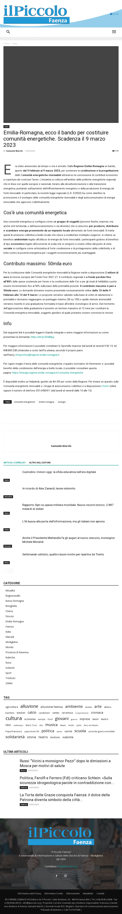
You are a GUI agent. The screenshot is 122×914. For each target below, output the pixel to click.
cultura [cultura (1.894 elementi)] (13, 718)
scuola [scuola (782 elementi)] (80, 731)
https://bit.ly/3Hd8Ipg (42, 337)
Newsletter (88, 893)
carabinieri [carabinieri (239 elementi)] (44, 712)
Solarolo (10, 667)
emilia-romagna (46, 402)
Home (6, 43)
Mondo (9, 647)
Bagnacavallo (12, 595)
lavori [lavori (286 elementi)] (95, 719)
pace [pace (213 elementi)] (79, 725)
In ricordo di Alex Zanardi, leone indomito (48, 488)
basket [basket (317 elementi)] (21, 712)
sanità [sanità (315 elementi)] (68, 731)
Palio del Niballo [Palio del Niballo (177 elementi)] (91, 725)
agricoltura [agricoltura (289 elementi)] (11, 707)
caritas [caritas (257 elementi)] (55, 712)
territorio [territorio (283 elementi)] (55, 737)
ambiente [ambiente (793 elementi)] (74, 706)
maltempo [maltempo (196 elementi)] (18, 725)
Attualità (8, 496)
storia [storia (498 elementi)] (31, 737)
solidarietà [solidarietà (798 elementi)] (15, 737)
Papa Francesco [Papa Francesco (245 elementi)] (13, 731)
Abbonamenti (73, 893)
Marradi (9, 636)
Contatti (100, 893)
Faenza (9, 626)
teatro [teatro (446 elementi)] (43, 737)
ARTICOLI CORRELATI (14, 462)
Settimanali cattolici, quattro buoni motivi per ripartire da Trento (63, 554)
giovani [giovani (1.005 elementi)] (62, 718)
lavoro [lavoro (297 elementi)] (104, 719)
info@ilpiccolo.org (67, 866)
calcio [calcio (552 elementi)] (32, 712)
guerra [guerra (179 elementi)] (74, 719)
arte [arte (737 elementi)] (98, 706)
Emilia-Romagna (14, 621)
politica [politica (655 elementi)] (48, 731)
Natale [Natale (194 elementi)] (63, 725)
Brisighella (11, 606)
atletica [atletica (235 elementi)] (107, 707)
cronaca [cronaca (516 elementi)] (97, 712)
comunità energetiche (24, 402)
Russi (8, 662)
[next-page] (11, 571)
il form (105, 386)
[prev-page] (5, 571)
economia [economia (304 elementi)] (30, 719)
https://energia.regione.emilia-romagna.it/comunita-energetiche (47, 372)
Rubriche (10, 657)
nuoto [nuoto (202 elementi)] (71, 725)
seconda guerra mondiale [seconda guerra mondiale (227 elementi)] (101, 731)
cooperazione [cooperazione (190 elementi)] (82, 713)
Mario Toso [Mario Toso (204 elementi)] (31, 725)
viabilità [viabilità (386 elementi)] (67, 737)
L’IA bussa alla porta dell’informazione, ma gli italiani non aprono (63, 521)
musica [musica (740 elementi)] (51, 724)
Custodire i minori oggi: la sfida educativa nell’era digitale (59, 472)
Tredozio (10, 678)
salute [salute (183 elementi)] (59, 731)
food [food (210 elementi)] (50, 719)
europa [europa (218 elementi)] (41, 719)
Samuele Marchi (14, 151)
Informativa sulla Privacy (29, 893)
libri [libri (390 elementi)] (8, 725)
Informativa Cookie (53, 893)
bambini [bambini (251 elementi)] (9, 712)
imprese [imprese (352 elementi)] (85, 719)
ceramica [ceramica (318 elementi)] (67, 712)
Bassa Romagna (14, 600)
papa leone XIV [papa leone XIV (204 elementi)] (32, 731)
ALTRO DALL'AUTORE (40, 462)
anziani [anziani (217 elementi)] (88, 707)
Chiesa (9, 611)
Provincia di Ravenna (16, 652)
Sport (8, 673)
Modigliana (11, 642)
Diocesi (7, 546)
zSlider (9, 683)
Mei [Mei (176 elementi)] (41, 725)
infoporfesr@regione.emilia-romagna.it (37, 354)
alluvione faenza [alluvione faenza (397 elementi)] (51, 707)
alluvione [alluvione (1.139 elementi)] (29, 706)
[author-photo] (61, 440)
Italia (15, 43)
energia (62, 402)
